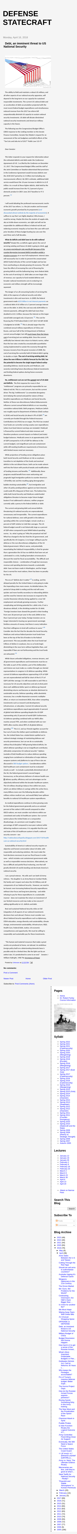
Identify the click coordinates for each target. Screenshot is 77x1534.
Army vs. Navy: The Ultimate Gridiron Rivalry (67, 1462)
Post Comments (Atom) (25, 984)
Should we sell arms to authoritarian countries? (67, 1269)
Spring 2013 (65, 1100)
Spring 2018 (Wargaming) (65, 1064)
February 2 (64, 1162)
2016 (59, 1501)
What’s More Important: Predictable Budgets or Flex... (67, 1355)
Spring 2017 (65, 1068)
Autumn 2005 (65, 1143)
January (62, 1495)
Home (28, 978)
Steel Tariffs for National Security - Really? (67, 1476)
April (61, 1253)
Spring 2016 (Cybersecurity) (66, 1082)
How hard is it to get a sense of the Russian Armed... (67, 1347)
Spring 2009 (65, 1130)
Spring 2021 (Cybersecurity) (66, 1047)
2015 (59, 1503)
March (62, 1490)
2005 (59, 1530)
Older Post (47, 978)
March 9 (63, 1173)
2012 (59, 1511)
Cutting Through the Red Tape (67, 1264)
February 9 (64, 1164)
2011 (59, 1514)
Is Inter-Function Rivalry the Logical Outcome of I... (67, 1429)
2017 (59, 1498)
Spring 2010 (65, 1121)
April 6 (62, 1179)
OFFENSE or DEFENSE (64, 1323)
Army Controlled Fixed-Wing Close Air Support (67, 1437)
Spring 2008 (65, 1139)
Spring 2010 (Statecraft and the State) (67, 1126)
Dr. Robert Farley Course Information (68, 999)
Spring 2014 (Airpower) (65, 1097)
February (63, 1493)
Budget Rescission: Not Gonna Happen (67, 1340)
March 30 (64, 1177)
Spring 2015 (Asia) (67, 1091)
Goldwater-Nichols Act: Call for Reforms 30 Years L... (67, 1364)
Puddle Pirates (65, 1423)
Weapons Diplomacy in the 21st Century (67, 1281)
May (61, 1250)
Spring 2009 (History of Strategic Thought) (67, 1134)
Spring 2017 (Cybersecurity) (66, 1075)
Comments (61, 1225)
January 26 (64, 1160)
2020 (59, 1245)
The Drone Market (66, 1286)
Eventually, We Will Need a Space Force (67, 1444)
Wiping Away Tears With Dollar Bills (66, 1313)
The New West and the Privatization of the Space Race (67, 1412)
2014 (59, 1506)
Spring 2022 (65, 1042)
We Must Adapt (65, 1309)
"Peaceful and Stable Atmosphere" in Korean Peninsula (67, 1484)
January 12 (64, 1156)
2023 (59, 1237)
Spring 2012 (65, 1106)
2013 (59, 1509)
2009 (59, 1519)
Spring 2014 (65, 1093)
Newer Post (8, 978)
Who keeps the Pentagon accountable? (65, 1372)
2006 (59, 1527)
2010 (59, 1516)
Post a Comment (11, 973)
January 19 (64, 1158)
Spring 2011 (65, 1113)
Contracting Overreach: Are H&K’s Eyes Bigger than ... (66, 1299)
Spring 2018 (65, 1057)
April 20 (63, 1184)
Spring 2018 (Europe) (65, 1060)
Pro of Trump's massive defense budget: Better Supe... (67, 1380)
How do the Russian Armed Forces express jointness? (67, 1394)
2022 (59, 1240)
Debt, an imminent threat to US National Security (67, 1328)
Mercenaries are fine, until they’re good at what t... (67, 1469)
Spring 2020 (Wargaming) (65, 1054)
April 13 (63, 1182)
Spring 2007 (65, 1141)
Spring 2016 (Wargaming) (65, 1086)
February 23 (65, 1169)
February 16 (65, 1166)
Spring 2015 (65, 1089)
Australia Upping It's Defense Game (67, 1275)
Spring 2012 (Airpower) (65, 1110)
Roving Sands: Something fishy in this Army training (66, 1403)
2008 (59, 1522)
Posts (59, 1221)
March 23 (64, 1175)
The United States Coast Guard (66, 1450)
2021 (59, 1243)
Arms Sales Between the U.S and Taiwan (67, 1258)
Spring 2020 (65, 1050)
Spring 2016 (65, 1078)
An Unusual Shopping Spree (66, 1318)
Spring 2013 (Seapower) (65, 1103)
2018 (59, 1248)
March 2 (63, 1171)
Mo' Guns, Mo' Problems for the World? (67, 1291)
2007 (59, 1524)
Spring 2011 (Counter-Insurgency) (65, 1117)
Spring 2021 (65, 1044)
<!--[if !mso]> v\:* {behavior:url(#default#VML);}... (67, 1455)
